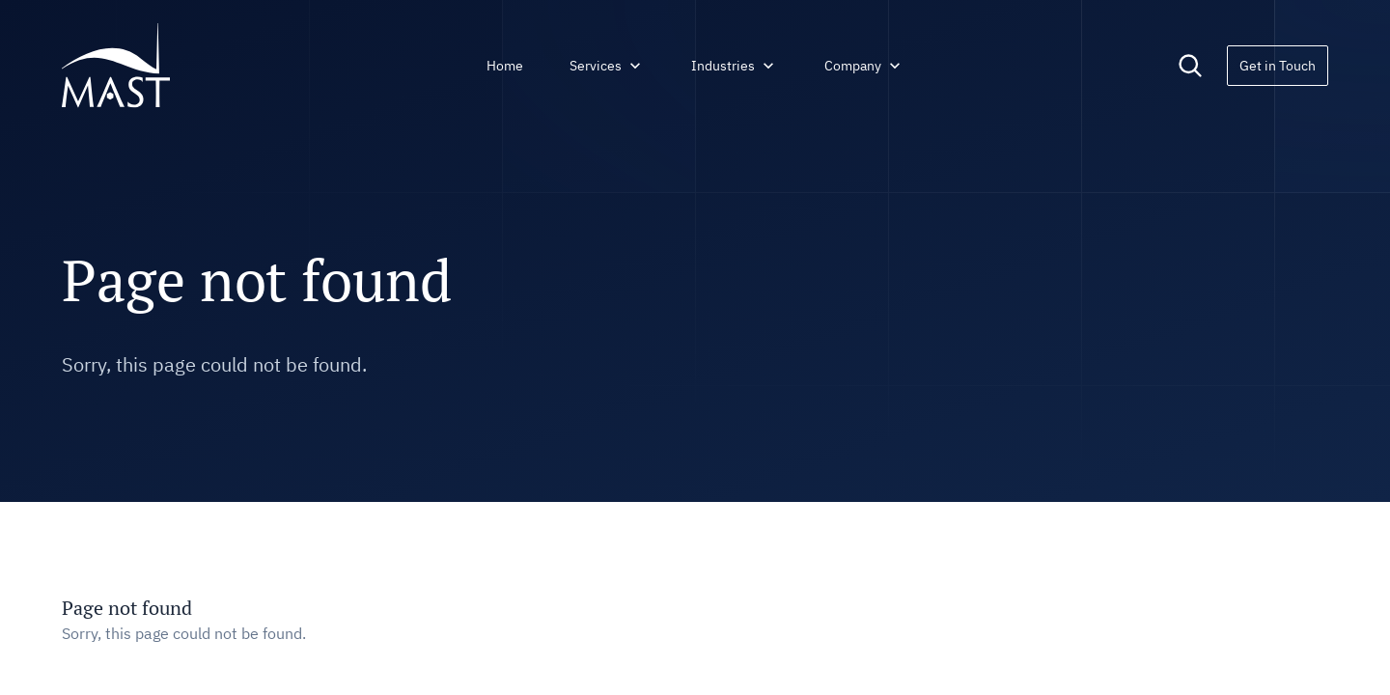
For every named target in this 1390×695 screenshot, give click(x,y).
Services (607, 65)
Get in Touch (1277, 65)
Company (864, 65)
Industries (734, 65)
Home (504, 65)
